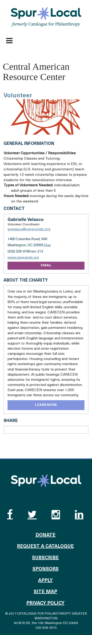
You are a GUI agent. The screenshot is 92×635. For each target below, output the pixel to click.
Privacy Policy (45, 603)
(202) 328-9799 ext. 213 (25, 251)
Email (46, 265)
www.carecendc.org (23, 257)
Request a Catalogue (45, 546)
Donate (46, 535)
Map (47, 245)
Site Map (45, 592)
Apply (45, 580)
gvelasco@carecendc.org (29, 229)
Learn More (46, 405)
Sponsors (45, 569)
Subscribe (45, 558)
